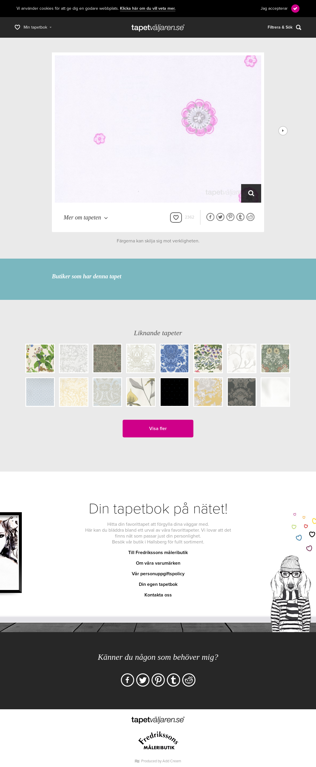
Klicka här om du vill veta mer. (147, 8)
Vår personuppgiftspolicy (158, 574)
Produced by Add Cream (161, 761)
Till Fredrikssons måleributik (158, 553)
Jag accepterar (274, 8)
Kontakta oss (158, 595)
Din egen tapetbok (158, 584)
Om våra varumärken (158, 563)
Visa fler (158, 429)
